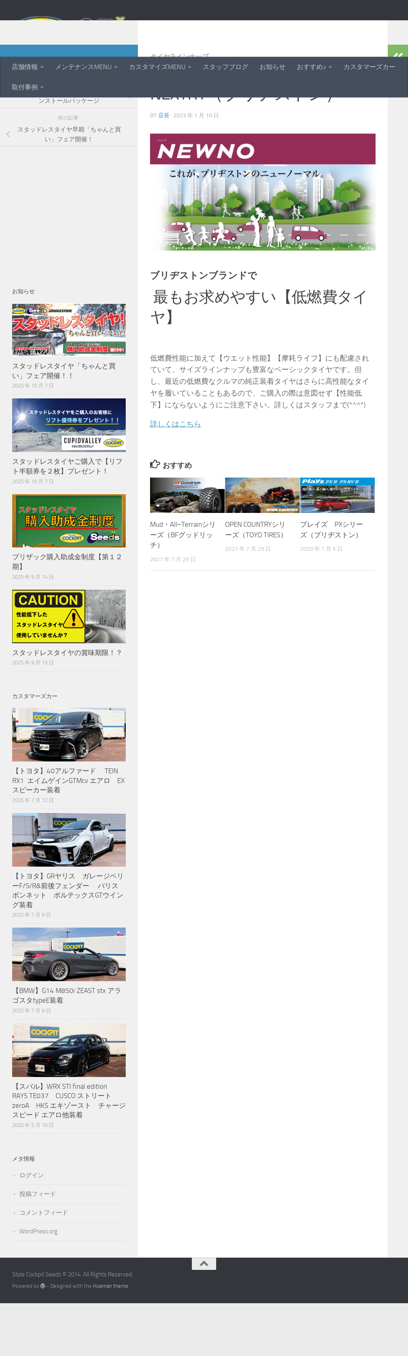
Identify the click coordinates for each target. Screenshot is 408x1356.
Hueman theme (110, 1339)
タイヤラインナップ (179, 109)
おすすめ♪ (311, 67)
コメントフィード (43, 1265)
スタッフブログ (225, 67)
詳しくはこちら (175, 476)
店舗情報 (25, 67)
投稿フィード (37, 1246)
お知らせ (273, 67)
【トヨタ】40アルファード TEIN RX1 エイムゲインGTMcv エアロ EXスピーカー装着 (68, 833)
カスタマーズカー (369, 67)
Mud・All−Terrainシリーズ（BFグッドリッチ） (183, 587)
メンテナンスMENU (83, 67)
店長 (164, 168)
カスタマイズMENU (157, 67)
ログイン (31, 1228)
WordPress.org (38, 1284)
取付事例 (25, 87)
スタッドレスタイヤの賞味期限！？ (67, 705)
